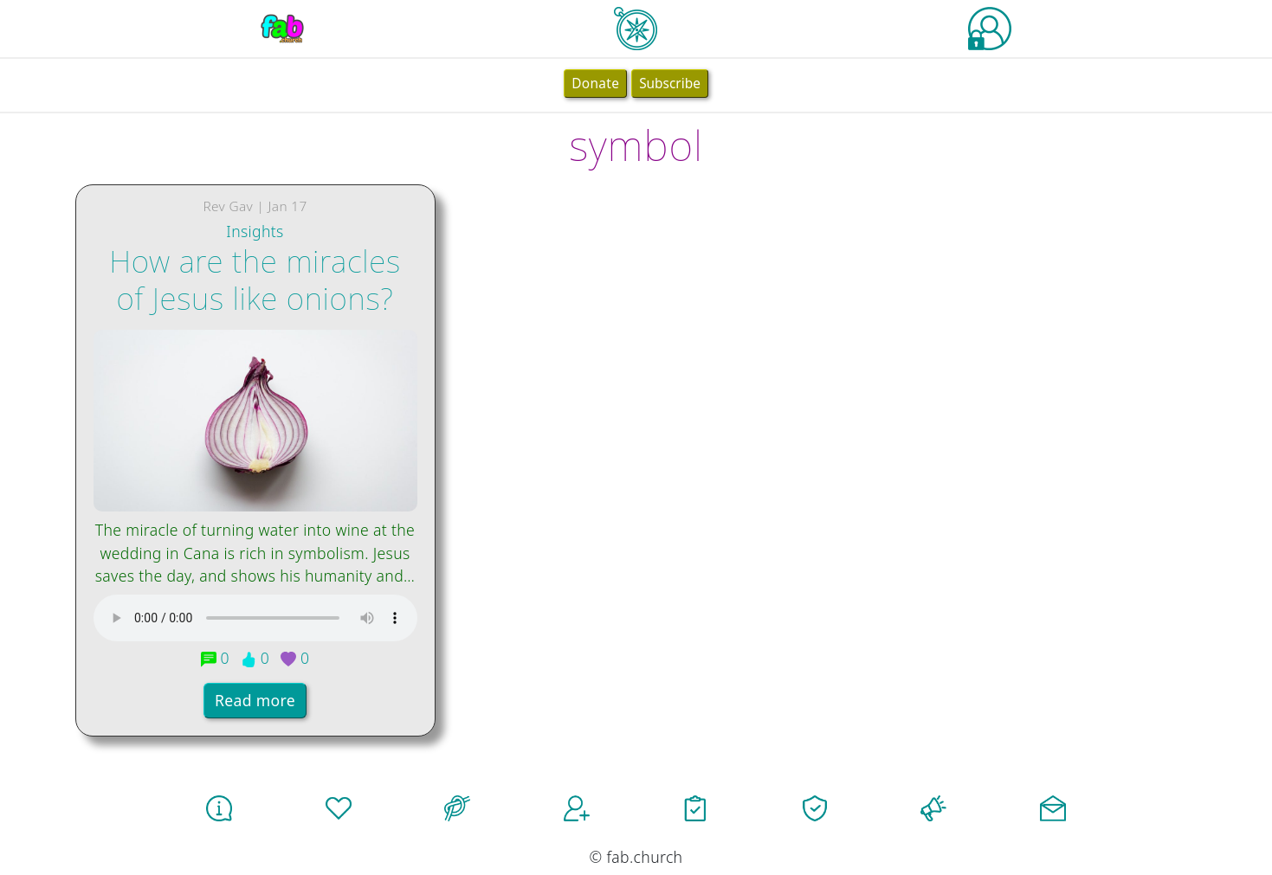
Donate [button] (595, 83)
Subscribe (670, 83)
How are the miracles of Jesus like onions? (255, 279)
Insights (254, 231)
